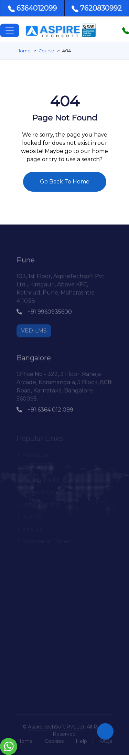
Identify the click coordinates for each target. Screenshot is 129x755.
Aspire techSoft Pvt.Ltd (56, 725)
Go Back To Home (64, 181)
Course (46, 50)
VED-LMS (34, 329)
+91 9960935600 (44, 310)
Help (81, 740)
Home (24, 50)
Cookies (54, 740)
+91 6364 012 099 (45, 408)
